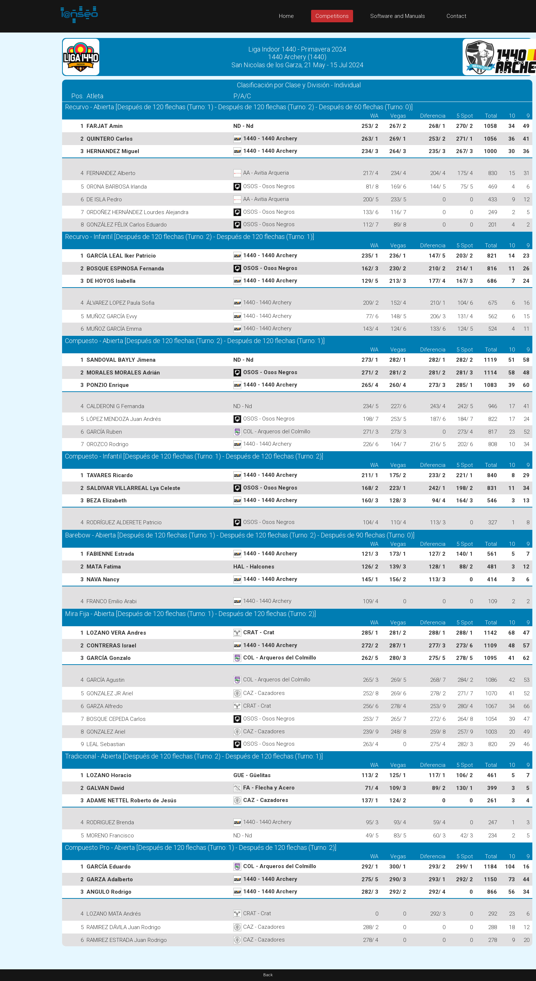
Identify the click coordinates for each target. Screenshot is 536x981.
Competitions (332, 16)
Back (268, 975)
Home (286, 16)
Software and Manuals (397, 16)
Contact (456, 16)
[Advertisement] (29, 142)
